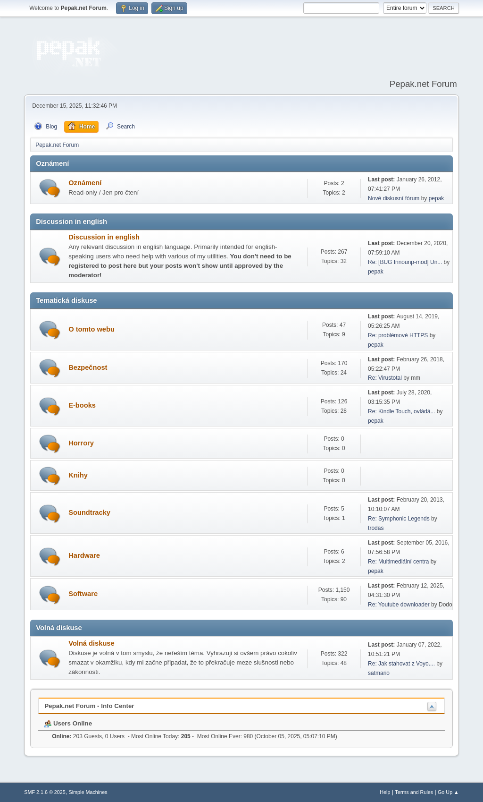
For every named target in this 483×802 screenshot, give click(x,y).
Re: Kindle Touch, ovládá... (401, 411)
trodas (375, 528)
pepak (436, 198)
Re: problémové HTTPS (398, 335)
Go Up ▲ (448, 792)
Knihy (78, 475)
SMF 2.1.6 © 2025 (45, 792)
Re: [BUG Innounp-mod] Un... (405, 262)
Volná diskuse (91, 643)
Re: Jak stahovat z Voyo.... (401, 663)
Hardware (84, 555)
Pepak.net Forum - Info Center (89, 705)
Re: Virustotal (385, 378)
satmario (379, 673)
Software (83, 593)
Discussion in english (104, 237)
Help (385, 792)
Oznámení (84, 183)
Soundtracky (89, 512)
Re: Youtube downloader (399, 604)
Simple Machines (88, 792)
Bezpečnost (87, 367)
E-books (82, 405)
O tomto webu (91, 329)
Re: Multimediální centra (398, 561)
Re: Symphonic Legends (399, 518)
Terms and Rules (414, 792)
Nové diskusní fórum (393, 198)
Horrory (81, 443)
